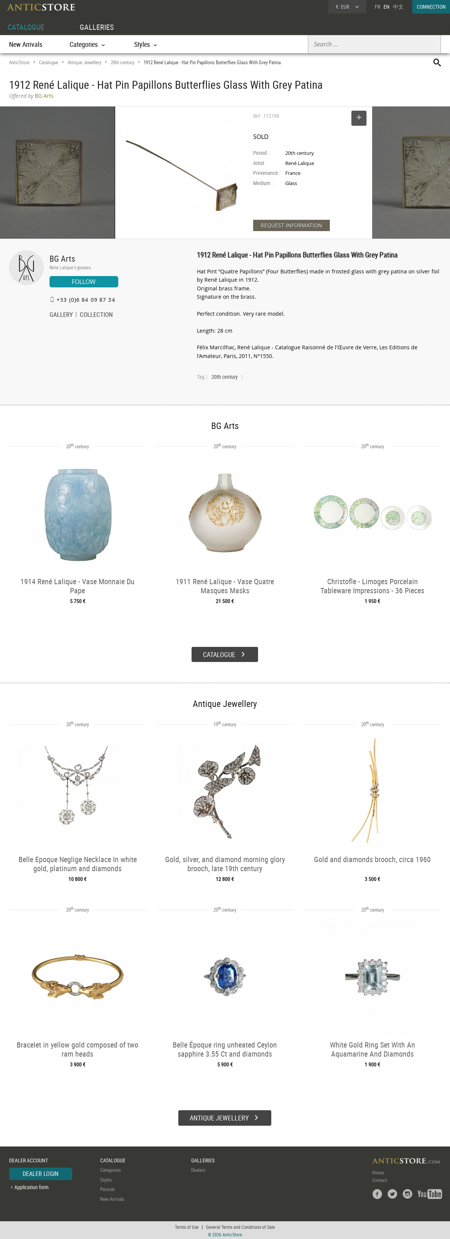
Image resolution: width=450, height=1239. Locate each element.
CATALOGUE (26, 27)
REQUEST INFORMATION (291, 225)
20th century (122, 62)
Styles (106, 1178)
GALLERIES (97, 27)
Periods (107, 1188)
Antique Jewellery (84, 62)
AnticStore (19, 62)
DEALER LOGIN (41, 1172)
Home (378, 1171)
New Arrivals (25, 44)
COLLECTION (96, 315)
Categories (110, 1168)
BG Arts (62, 258)
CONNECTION (431, 6)
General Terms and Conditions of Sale (240, 1226)
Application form (31, 1186)
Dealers (198, 1168)
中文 (398, 6)
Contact (379, 1179)
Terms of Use (187, 1226)
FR (377, 6)
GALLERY (61, 315)
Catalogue (48, 62)
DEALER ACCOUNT (28, 1159)
